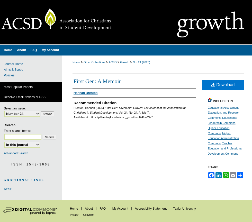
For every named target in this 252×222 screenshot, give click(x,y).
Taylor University (184, 208)
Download (223, 85)
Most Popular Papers (18, 87)
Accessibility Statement (151, 208)
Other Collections (94, 62)
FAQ (103, 208)
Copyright (88, 214)
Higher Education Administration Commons (223, 138)
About (89, 208)
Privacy (74, 214)
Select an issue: (15, 108)
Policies (9, 75)
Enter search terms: (17, 131)
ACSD (113, 62)
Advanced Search (16, 153)
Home (76, 62)
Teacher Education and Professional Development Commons (225, 148)
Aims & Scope (13, 70)
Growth (124, 62)
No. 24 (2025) (141, 62)
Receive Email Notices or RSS (25, 97)
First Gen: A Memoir (97, 81)
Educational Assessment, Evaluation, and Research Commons (224, 113)
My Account (120, 208)
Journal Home (13, 64)
